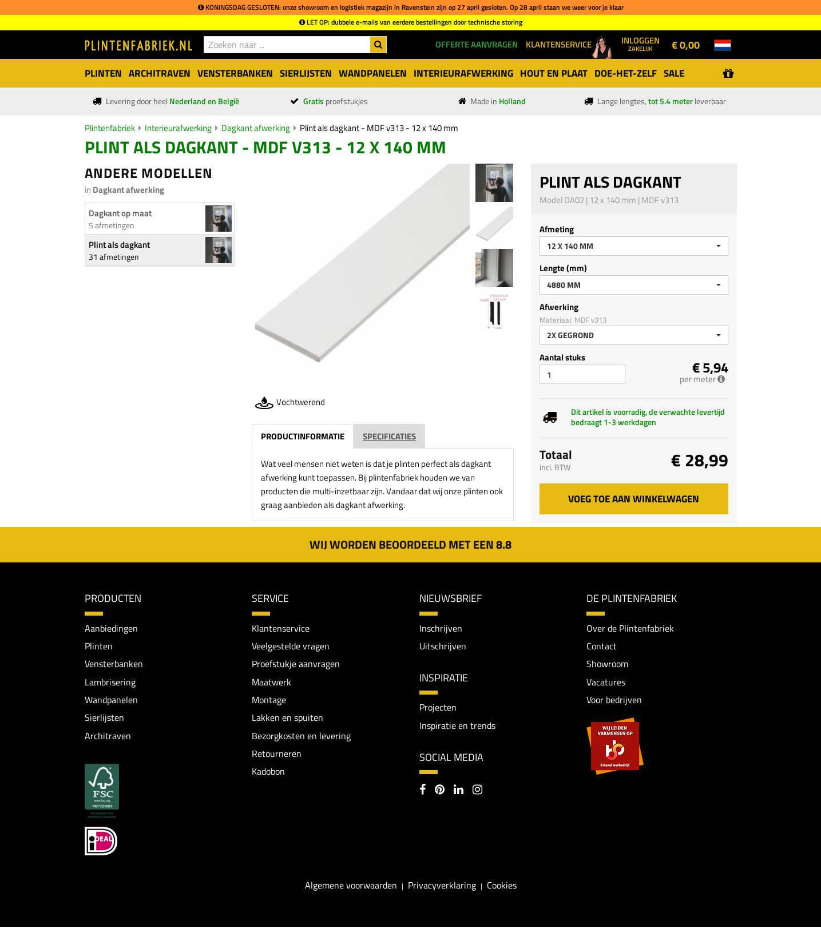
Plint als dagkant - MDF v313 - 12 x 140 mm (379, 127)
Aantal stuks (562, 357)
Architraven (108, 736)
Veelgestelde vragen (291, 646)
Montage (269, 700)
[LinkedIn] (458, 791)
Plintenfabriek (110, 127)
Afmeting (557, 229)
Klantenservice (281, 628)
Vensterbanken (114, 664)
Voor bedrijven (614, 700)
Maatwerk (271, 682)
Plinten (99, 646)
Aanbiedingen (111, 628)
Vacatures (605, 682)
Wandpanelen (111, 700)
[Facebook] (422, 791)
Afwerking (559, 307)
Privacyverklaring (442, 886)
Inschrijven (440, 628)
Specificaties (389, 436)
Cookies (502, 886)
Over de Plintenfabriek (630, 628)
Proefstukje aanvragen (296, 664)
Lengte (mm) (563, 268)
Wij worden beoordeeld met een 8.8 (410, 544)
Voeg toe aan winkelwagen (633, 498)
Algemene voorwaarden (351, 886)
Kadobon (268, 772)
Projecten (438, 708)
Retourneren (277, 755)
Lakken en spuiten (287, 718)
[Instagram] (477, 791)
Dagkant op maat (120, 213)
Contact (601, 646)
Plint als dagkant (119, 244)
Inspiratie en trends (457, 726)
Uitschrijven (442, 646)
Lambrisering (110, 682)
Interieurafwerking (178, 127)
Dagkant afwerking (255, 127)
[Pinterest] (440, 791)
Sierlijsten (104, 718)
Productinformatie (302, 436)
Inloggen (640, 43)
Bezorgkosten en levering (301, 736)
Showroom (607, 664)
